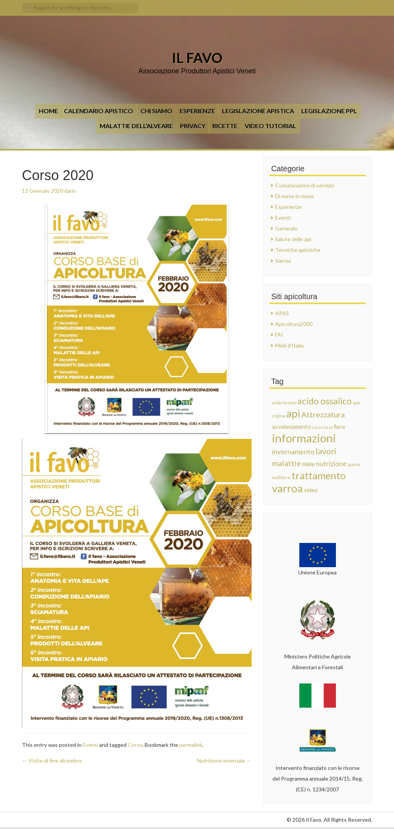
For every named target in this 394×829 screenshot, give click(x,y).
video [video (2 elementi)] (311, 489)
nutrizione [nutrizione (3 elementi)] (331, 464)
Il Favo (197, 57)
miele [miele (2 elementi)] (308, 463)
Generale (286, 228)
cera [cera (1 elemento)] (316, 427)
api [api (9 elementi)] (293, 413)
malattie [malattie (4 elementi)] (286, 463)
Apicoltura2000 (293, 324)
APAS (282, 313)
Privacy (192, 125)
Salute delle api (293, 239)
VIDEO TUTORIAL (270, 125)
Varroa (283, 260)
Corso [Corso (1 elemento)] (327, 427)
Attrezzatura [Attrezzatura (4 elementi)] (323, 414)
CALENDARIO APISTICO (98, 110)
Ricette (224, 125)
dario (70, 190)
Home (48, 110)
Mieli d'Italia (289, 345)
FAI (279, 334)
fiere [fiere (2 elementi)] (339, 426)
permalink (190, 744)
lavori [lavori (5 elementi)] (326, 451)
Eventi (90, 744)
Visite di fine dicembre (52, 760)
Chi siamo (156, 110)
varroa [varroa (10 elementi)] (287, 488)
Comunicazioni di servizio (304, 185)
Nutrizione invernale (224, 760)
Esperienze (197, 110)
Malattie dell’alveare (136, 125)
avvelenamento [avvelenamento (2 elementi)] (291, 426)
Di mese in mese (294, 196)
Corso (135, 744)
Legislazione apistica (258, 110)
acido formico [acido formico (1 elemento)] (284, 402)
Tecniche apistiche (298, 250)
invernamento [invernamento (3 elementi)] (293, 452)
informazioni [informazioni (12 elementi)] (304, 438)
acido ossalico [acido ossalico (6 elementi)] (324, 400)
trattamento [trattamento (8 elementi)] (319, 475)
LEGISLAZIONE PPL (329, 110)
